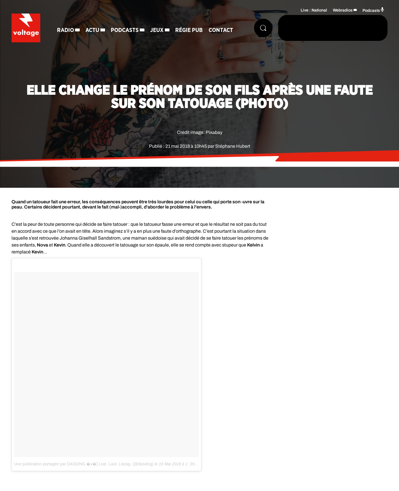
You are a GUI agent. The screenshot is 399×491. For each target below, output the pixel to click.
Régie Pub (189, 30)
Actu (92, 30)
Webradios (343, 10)
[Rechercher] (263, 28)
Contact (221, 30)
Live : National (314, 10)
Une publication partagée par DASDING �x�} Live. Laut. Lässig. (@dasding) (83, 464)
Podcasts (125, 30)
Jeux (157, 30)
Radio (65, 30)
